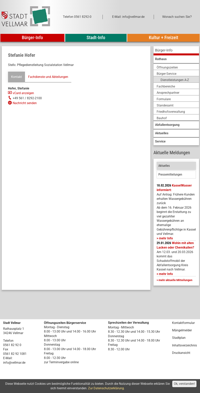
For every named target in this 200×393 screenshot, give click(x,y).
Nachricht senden (25, 103)
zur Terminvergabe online (61, 362)
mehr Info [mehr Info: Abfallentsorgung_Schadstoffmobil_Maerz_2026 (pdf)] (166, 274)
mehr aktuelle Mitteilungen (175, 280)
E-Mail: (7, 358)
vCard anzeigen (23, 93)
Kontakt (16, 77)
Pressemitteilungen (170, 174)
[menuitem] (176, 50)
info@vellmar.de (14, 362)
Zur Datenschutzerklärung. (106, 388)
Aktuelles (164, 166)
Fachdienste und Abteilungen (48, 77)
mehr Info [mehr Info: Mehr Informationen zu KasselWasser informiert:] (166, 238)
